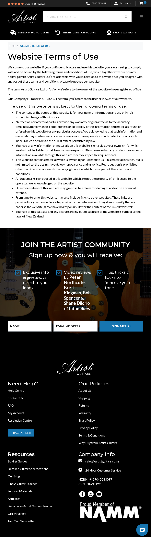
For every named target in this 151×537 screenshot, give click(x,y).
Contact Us (15, 398)
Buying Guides (17, 461)
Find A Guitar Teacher (22, 483)
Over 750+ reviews (35, 3)
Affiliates (14, 498)
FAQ (11, 405)
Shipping (84, 398)
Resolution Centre (20, 420)
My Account (16, 413)
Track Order (21, 432)
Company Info (96, 454)
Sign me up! (121, 326)
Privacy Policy (88, 428)
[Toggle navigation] (141, 17)
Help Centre (16, 390)
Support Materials (20, 491)
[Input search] (82, 16)
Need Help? (23, 384)
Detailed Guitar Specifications (28, 469)
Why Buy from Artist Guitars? (98, 443)
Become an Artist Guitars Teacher (30, 506)
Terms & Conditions (91, 435)
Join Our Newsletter (21, 521)
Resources (21, 454)
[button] (141, 3)
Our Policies (93, 384)
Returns (83, 405)
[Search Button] (126, 16)
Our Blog (14, 476)
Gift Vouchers (17, 513)
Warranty (84, 413)
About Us (84, 390)
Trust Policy (86, 420)
